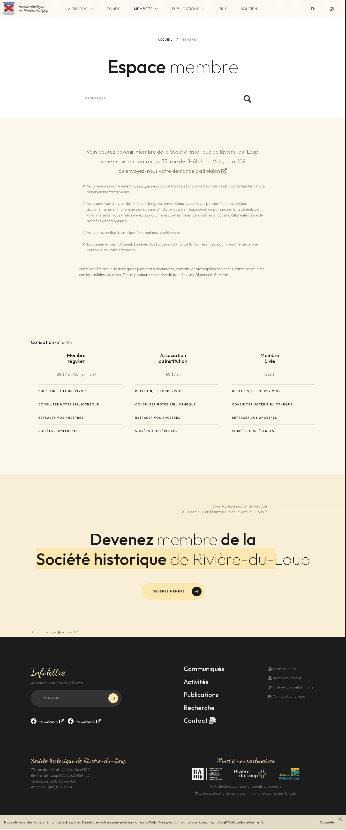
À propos (87, 9)
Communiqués (205, 669)
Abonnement (282, 669)
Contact (196, 722)
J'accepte (326, 822)
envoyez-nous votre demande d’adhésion (172, 170)
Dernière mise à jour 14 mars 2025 (55, 632)
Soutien (256, 9)
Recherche (200, 708)
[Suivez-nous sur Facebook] (313, 9)
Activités (197, 682)
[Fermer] (340, 819)
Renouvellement (284, 678)
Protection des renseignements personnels (245, 787)
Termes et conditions (286, 697)
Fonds (121, 9)
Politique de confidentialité (243, 822)
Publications (195, 9)
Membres (153, 9)
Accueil (165, 39)
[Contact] (333, 9)
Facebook (44, 722)
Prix (230, 9)
